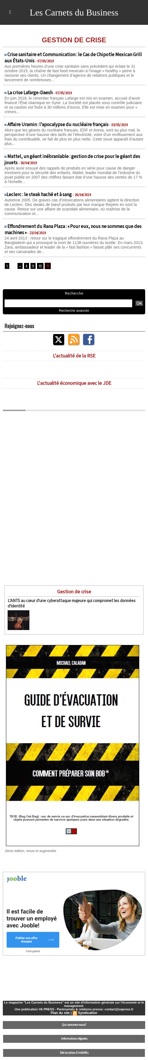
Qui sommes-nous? (74, 1025)
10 (40, 266)
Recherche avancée (74, 311)
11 (48, 266)
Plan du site (60, 1013)
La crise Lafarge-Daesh (30, 93)
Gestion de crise (74, 592)
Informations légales (74, 1039)
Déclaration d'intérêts (74, 1053)
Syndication (87, 1013)
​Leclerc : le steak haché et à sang (39, 195)
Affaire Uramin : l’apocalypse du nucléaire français (57, 125)
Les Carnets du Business (74, 12)
